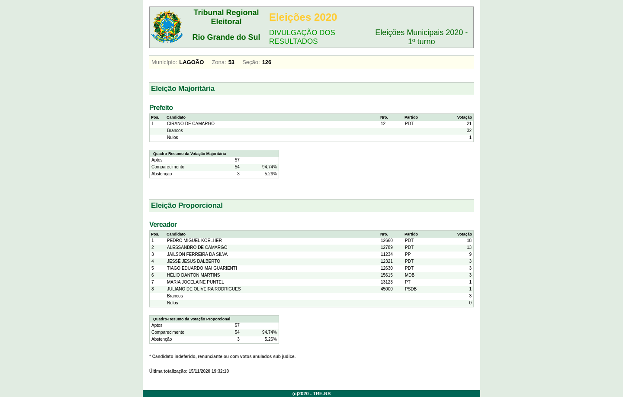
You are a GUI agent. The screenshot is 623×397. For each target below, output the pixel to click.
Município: (164, 62)
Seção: (251, 62)
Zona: (219, 62)
